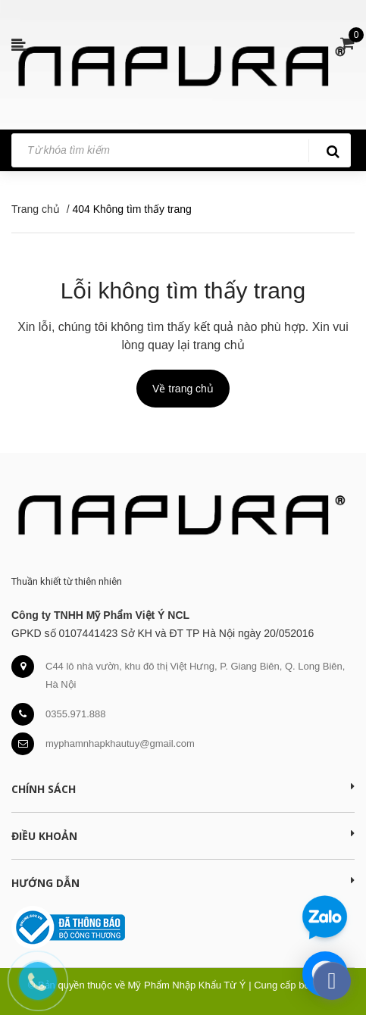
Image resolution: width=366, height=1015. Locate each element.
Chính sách (183, 788)
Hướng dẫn (183, 882)
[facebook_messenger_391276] (332, 981)
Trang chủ (35, 209)
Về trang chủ (183, 389)
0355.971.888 (75, 714)
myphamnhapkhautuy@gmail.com (120, 743)
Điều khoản (183, 835)
